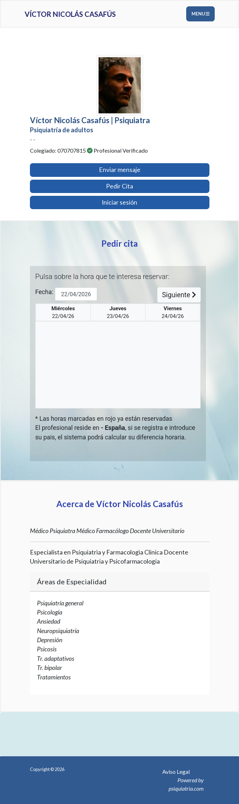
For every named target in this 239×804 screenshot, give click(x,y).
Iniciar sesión (119, 202)
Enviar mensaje (119, 169)
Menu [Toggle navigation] (200, 13)
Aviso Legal (176, 771)
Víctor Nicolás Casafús (70, 14)
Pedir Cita (119, 186)
